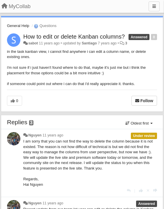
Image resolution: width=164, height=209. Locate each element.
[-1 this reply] (155, 190)
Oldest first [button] (139, 123)
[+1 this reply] (141, 190)
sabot (33, 43)
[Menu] (154, 6)
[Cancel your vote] (148, 190)
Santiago (89, 43)
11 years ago (52, 135)
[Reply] (129, 190)
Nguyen (34, 135)
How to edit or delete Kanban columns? (74, 36)
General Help (18, 26)
